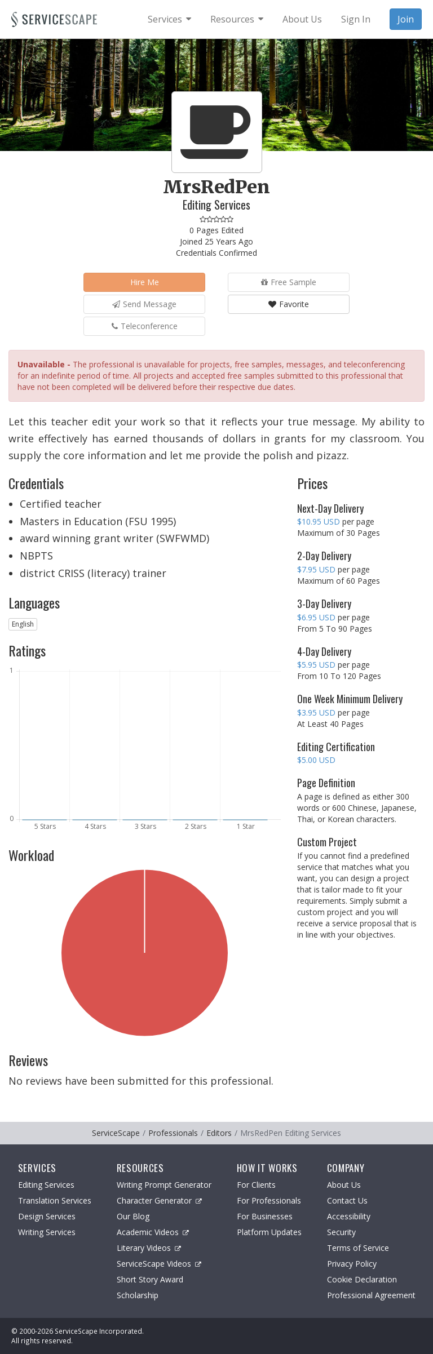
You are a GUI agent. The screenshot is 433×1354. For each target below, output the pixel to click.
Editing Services (46, 1184)
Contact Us (347, 1200)
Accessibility (348, 1216)
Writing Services (47, 1232)
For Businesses (265, 1216)
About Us (344, 1184)
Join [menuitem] (405, 19)
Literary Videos (149, 1247)
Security (341, 1232)
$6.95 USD (316, 617)
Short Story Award (150, 1279)
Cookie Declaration (362, 1279)
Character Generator (159, 1200)
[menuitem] (169, 19)
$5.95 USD (316, 664)
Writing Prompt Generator (164, 1184)
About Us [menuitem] (302, 19)
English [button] (23, 624)
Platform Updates (269, 1232)
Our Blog (133, 1216)
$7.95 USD (316, 569)
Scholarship (137, 1295)
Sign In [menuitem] (355, 19)
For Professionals (269, 1200)
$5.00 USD (316, 759)
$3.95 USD (316, 712)
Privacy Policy (352, 1263)
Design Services (47, 1216)
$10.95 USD (318, 521)
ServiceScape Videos (159, 1263)
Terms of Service (358, 1247)
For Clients (256, 1184)
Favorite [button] (288, 304)
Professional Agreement (371, 1295)
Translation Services (54, 1200)
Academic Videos (153, 1232)
